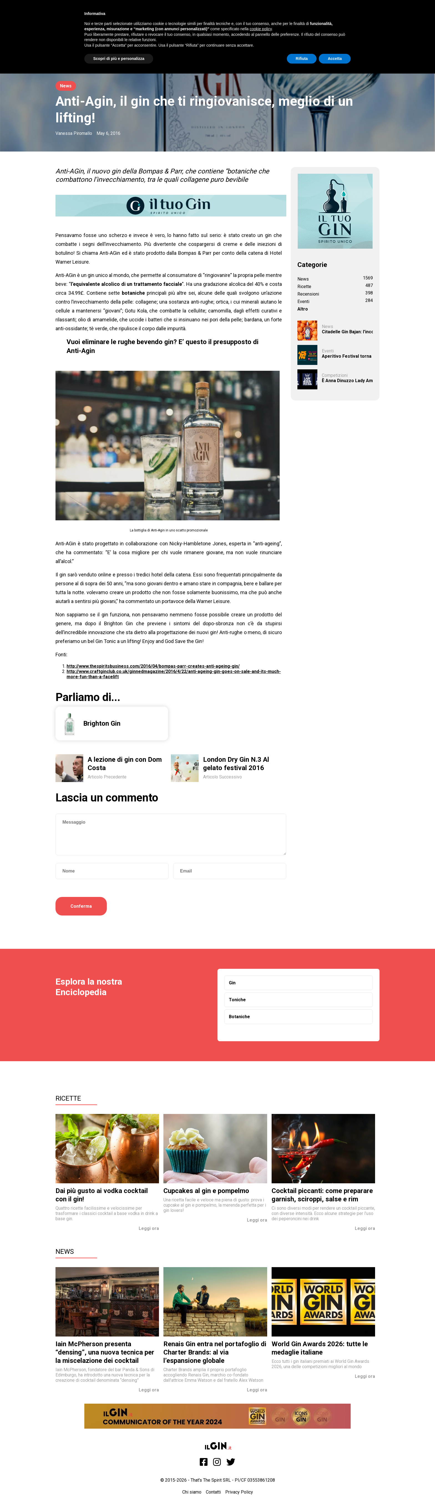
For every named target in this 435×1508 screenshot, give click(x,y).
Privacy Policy (239, 1492)
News (66, 86)
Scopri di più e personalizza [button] (118, 58)
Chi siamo (191, 1492)
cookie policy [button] (261, 29)
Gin (232, 982)
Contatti (213, 1492)
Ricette (68, 1098)
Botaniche (239, 1016)
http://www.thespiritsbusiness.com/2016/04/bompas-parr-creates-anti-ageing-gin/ (153, 666)
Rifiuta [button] (302, 58)
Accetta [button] (335, 58)
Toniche (237, 999)
